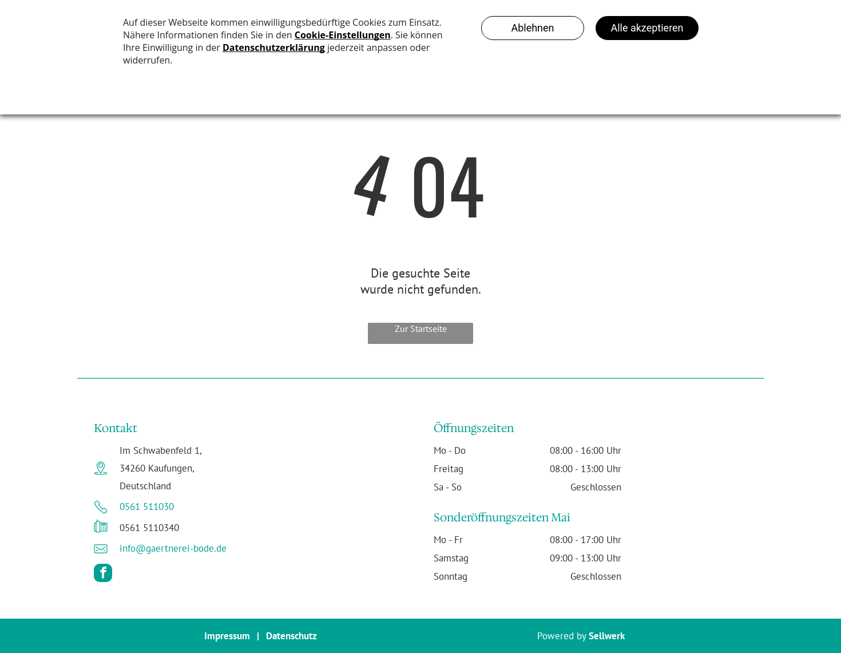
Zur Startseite (421, 328)
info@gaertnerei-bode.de (173, 548)
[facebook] (103, 574)
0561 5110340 (149, 527)
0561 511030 (147, 506)
